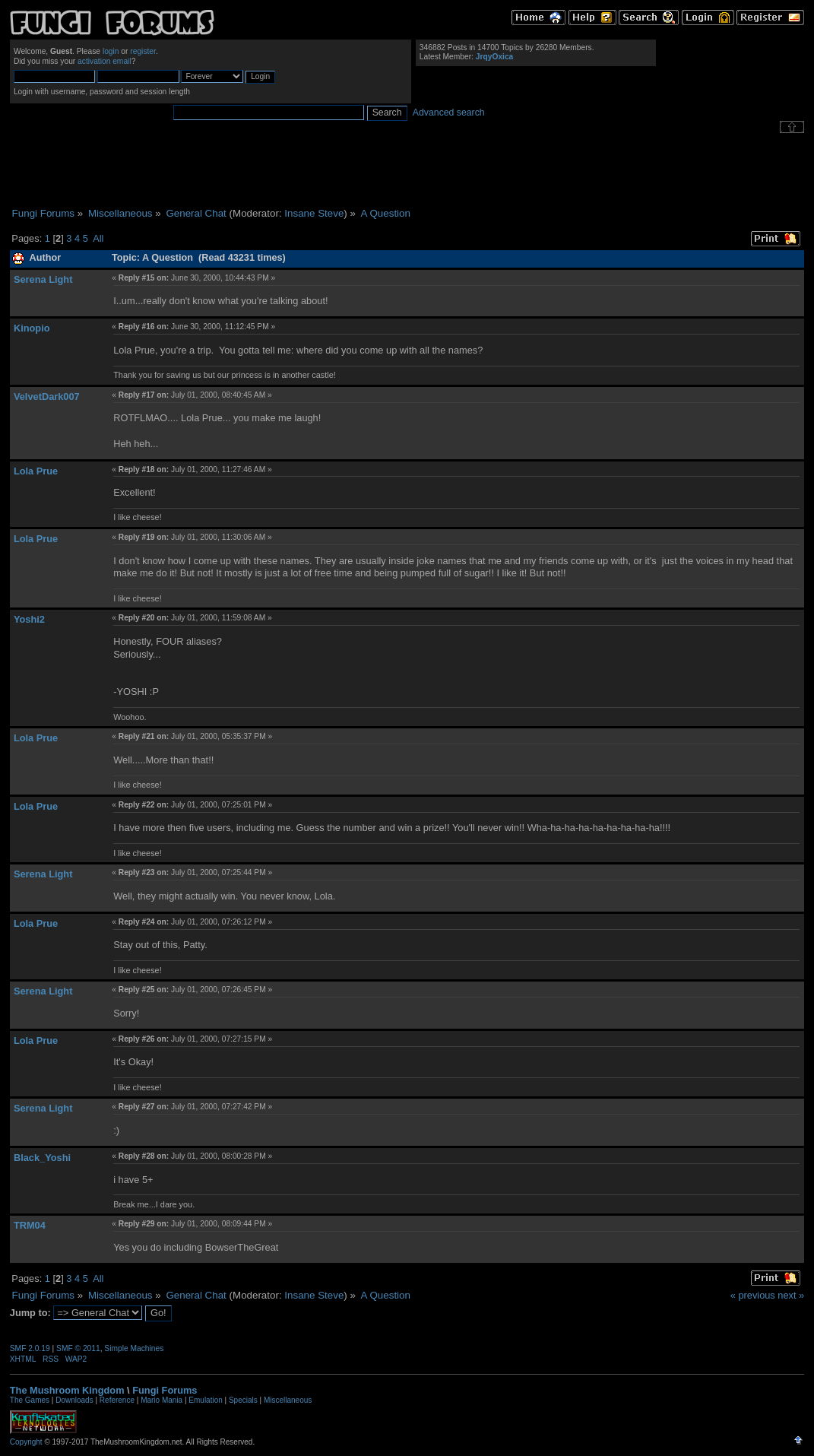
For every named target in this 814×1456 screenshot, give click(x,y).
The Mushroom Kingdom (67, 1390)
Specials (243, 1400)
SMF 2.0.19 (30, 1348)
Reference (117, 1400)
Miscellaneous (288, 1400)
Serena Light (43, 279)
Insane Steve (314, 213)
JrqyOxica (495, 56)
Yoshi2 (29, 619)
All (98, 238)
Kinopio (32, 328)
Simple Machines (133, 1348)
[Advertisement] (407, 170)
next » (791, 1295)
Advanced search (449, 112)
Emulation (205, 1400)
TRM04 (30, 1225)
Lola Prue (36, 471)
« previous (752, 1295)
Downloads (74, 1400)
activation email (104, 61)
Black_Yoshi (42, 1157)
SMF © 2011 (78, 1348)
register (143, 51)
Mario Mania (161, 1400)
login (111, 51)
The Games (29, 1400)
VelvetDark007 (47, 396)
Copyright (26, 1442)
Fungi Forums (164, 1390)
